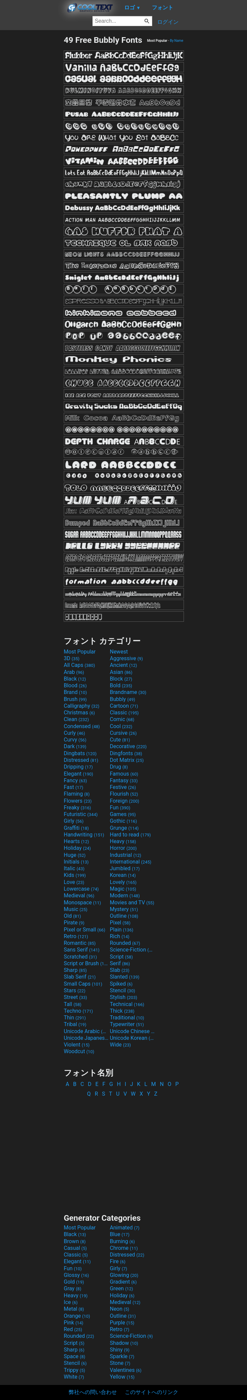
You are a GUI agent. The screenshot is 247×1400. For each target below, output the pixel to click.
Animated (125, 1227)
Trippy (74, 1370)
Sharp (75, 970)
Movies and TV (132, 902)
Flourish (124, 794)
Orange (77, 1316)
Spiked (121, 984)
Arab (74, 672)
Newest (119, 651)
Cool (121, 726)
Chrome (124, 1248)
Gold (74, 1282)
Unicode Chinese (132, 1031)
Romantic (80, 943)
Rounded (125, 943)
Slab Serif (79, 977)
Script (121, 957)
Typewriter (127, 1024)
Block (121, 679)
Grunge (124, 828)
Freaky (77, 807)
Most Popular (80, 651)
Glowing (124, 1275)
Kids (75, 875)
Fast (73, 787)
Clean (76, 719)
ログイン (168, 22)
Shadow (124, 1343)
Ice (70, 1302)
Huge (74, 855)
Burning (122, 1241)
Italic (74, 868)
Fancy (75, 780)
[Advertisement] (31, 135)
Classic (124, 712)
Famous (124, 774)
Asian (121, 672)
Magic (123, 889)
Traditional (127, 1017)
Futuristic (81, 814)
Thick (122, 1011)
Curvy (75, 739)
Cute (120, 739)
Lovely (123, 882)
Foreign (124, 801)
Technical (127, 1004)
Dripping (78, 767)
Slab (120, 970)
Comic (122, 719)
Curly (74, 733)
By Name (176, 40)
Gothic (123, 821)
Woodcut (79, 1051)
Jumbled (125, 868)
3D (71, 658)
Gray (72, 1288)
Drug (119, 767)
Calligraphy (81, 706)
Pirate (74, 922)
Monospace (82, 902)
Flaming (76, 794)
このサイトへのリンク (151, 1392)
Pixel (120, 922)
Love (74, 882)
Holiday (77, 848)
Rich (120, 936)
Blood (75, 685)
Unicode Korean (132, 1038)
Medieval (79, 895)
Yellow (122, 1377)
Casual (75, 1248)
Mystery (124, 909)
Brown (74, 1241)
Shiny (120, 1349)
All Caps (79, 665)
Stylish (123, 997)
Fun (120, 807)
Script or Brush (86, 963)
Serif (120, 963)
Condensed (82, 726)
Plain (121, 929)
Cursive (123, 733)
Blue (120, 1234)
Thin (75, 1017)
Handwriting (84, 834)
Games (123, 814)
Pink (73, 1322)
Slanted (125, 977)
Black (75, 679)
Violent (76, 1044)
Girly (73, 821)
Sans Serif (81, 949)
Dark (75, 746)
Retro (76, 936)
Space (74, 1356)
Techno (78, 1011)
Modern (125, 895)
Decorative (128, 746)
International (130, 862)
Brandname (128, 692)
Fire (118, 1261)
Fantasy (124, 780)
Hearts (76, 841)
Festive (123, 787)
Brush (75, 699)
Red (73, 1329)
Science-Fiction (132, 949)
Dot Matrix (127, 760)
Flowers (78, 801)
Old (72, 916)
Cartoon (124, 706)
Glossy (76, 1275)
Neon (119, 1309)
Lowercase (81, 889)
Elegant (78, 774)
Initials (76, 862)
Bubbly (122, 699)
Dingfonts (126, 753)
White (74, 1377)
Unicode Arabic (86, 1031)
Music (75, 909)
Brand (75, 692)
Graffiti (76, 828)
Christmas (79, 712)
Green (121, 1288)
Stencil (122, 990)
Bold (121, 685)
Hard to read (130, 834)
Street (75, 997)
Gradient (123, 1282)
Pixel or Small (84, 929)
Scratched (80, 957)
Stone (120, 1363)
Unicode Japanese (86, 1038)
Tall (72, 1004)
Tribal (75, 1024)
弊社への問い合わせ (93, 1392)
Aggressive (126, 658)
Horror (123, 848)
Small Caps (83, 984)
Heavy (123, 841)
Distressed (81, 760)
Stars (74, 990)
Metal (74, 1309)
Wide (120, 1044)
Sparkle (122, 1356)
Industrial (125, 855)
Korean (123, 875)
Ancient (123, 665)
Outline (124, 916)
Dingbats (80, 753)
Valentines (126, 1370)
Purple (122, 1322)
